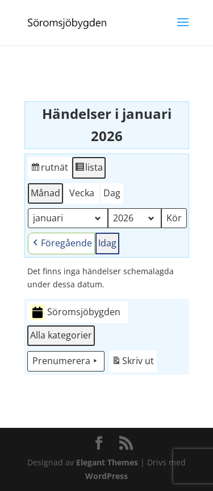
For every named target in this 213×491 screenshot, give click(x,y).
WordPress (106, 476)
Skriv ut (132, 362)
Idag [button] (107, 243)
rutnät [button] (49, 169)
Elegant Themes (107, 462)
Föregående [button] (61, 243)
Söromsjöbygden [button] (75, 312)
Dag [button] (111, 193)
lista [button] (88, 169)
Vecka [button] (81, 193)
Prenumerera (65, 361)
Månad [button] (45, 193)
